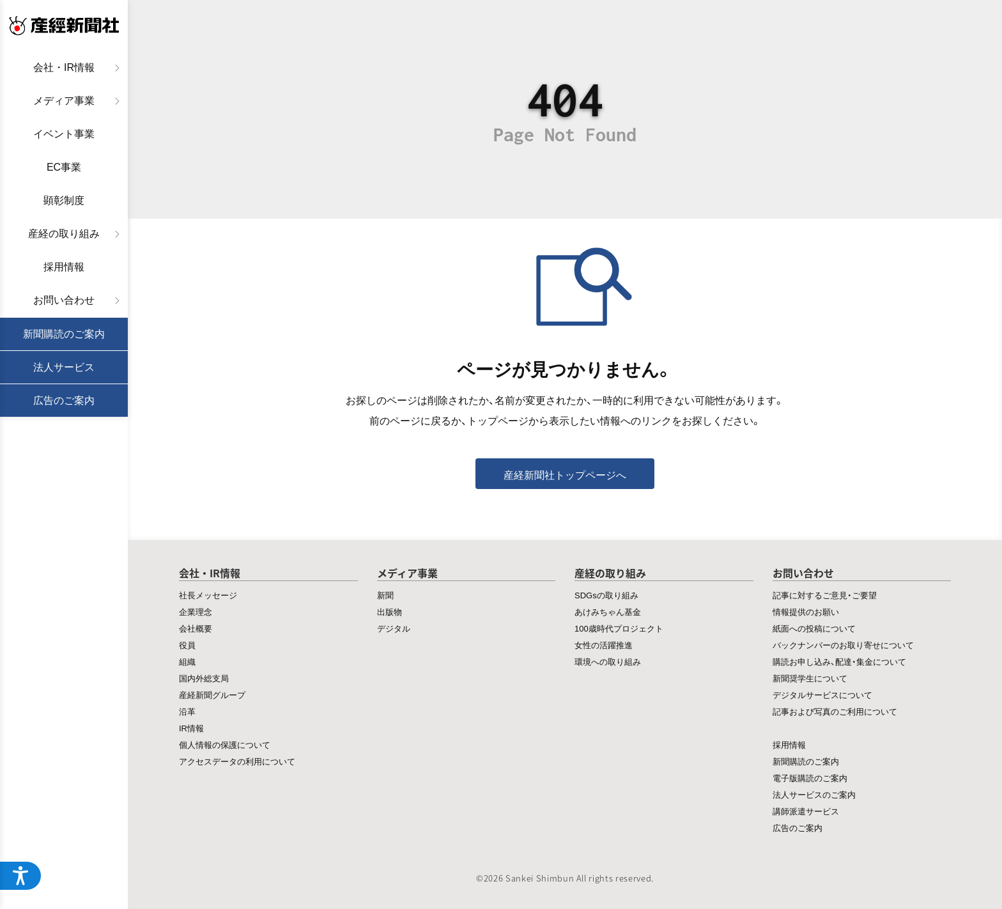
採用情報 (63, 266)
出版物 (389, 611)
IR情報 (191, 728)
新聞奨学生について (810, 678)
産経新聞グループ (212, 694)
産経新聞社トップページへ (565, 474)
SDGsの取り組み (606, 595)
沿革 (187, 711)
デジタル (393, 628)
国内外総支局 (204, 678)
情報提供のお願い (806, 611)
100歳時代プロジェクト (618, 628)
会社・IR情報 (64, 67)
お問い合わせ (64, 300)
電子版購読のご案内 (810, 778)
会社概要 (195, 628)
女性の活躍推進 (603, 645)
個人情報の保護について (224, 744)
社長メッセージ (208, 595)
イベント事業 (64, 133)
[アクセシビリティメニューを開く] (20, 876)
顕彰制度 (63, 200)
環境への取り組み (607, 661)
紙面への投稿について (814, 628)
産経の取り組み (64, 233)
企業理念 (195, 611)
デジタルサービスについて (822, 694)
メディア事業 (64, 100)
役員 (187, 645)
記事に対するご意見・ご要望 (825, 595)
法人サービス (64, 367)
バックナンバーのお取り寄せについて (843, 645)
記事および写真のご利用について (835, 711)
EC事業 (64, 167)
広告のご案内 (64, 400)
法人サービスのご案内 (814, 794)
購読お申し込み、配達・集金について (839, 661)
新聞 (385, 595)
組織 (187, 661)
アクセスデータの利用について (237, 761)
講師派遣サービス (806, 811)
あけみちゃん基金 (607, 611)
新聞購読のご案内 (64, 334)
